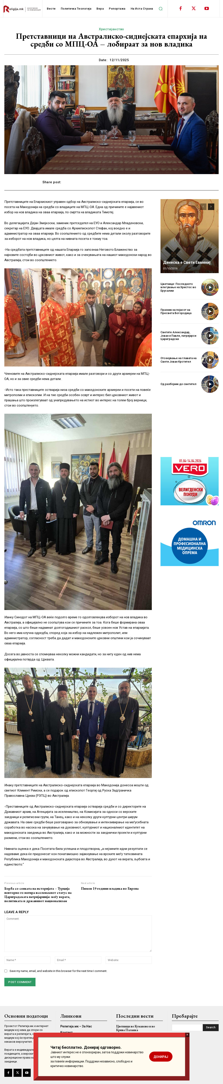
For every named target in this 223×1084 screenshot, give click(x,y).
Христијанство (111, 29)
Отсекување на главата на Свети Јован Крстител (178, 359)
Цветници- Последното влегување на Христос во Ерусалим (178, 287)
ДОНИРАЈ (161, 1057)
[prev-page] (203, 206)
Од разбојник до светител (178, 384)
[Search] (211, 1027)
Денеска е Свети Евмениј (187, 262)
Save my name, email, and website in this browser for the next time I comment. (58, 971)
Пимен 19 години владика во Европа (110, 888)
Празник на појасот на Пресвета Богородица (175, 311)
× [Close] (187, 1035)
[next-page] (211, 206)
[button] (161, 9)
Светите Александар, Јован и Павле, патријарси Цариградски (178, 336)
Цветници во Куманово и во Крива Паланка (135, 1028)
